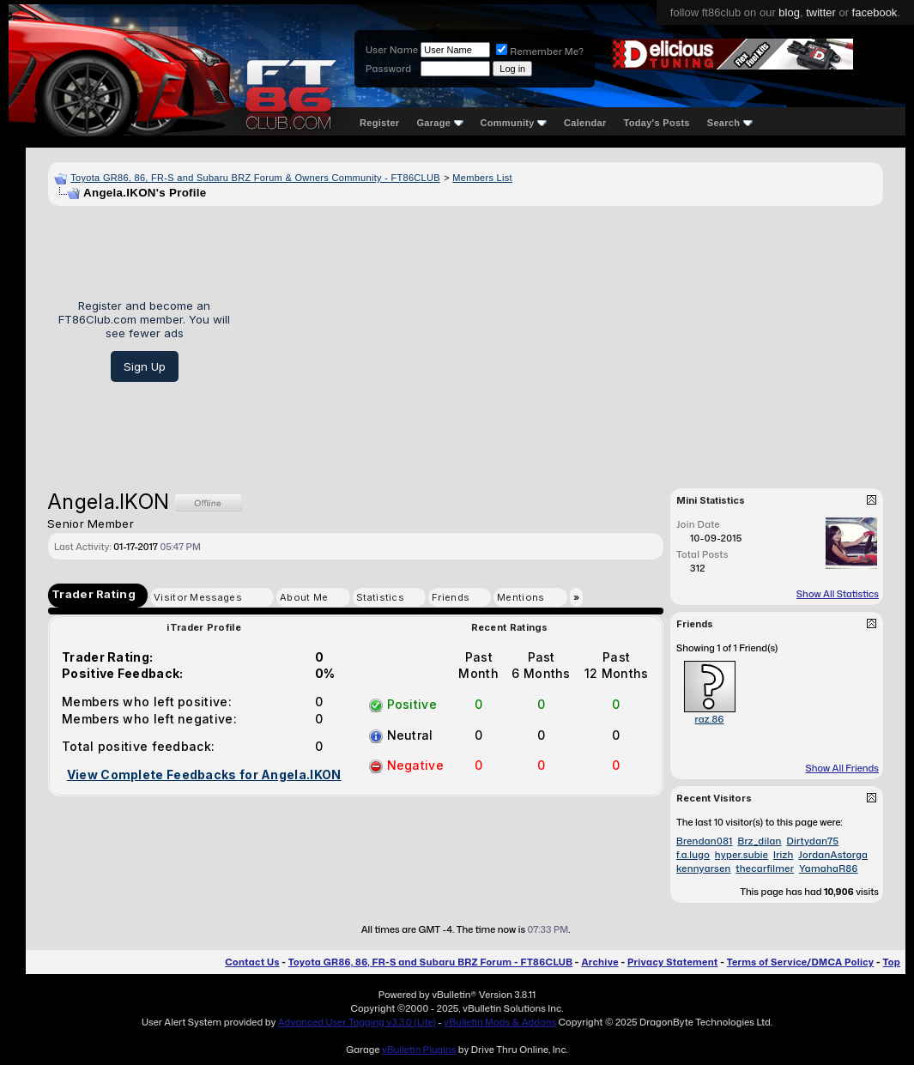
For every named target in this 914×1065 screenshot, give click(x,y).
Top (891, 962)
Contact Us (252, 962)
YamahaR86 (828, 868)
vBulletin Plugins (419, 1049)
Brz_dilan (759, 841)
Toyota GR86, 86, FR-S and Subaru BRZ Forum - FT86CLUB (430, 962)
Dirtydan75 (812, 841)
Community (514, 123)
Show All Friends (842, 768)
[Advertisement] (563, 341)
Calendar (585, 123)
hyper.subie (741, 855)
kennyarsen (703, 868)
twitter (821, 12)
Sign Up (145, 366)
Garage (439, 123)
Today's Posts (657, 123)
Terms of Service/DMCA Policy (801, 962)
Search (730, 123)
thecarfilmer (764, 868)
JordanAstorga (833, 855)
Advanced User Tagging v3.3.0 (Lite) (357, 1022)
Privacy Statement (672, 962)
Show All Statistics (837, 594)
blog (789, 12)
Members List (482, 177)
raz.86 (708, 719)
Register (379, 123)
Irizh (783, 855)
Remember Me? (540, 51)
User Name (392, 50)
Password (388, 69)
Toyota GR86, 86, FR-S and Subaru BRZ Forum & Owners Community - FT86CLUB (255, 177)
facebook (875, 12)
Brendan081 (704, 841)
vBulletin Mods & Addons (500, 1022)
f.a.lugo (693, 855)
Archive (599, 962)
